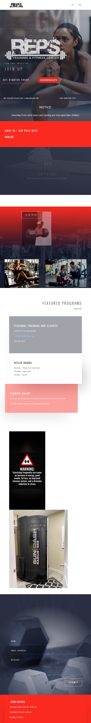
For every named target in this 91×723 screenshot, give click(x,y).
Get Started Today (16, 79)
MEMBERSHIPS (48, 80)
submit (73, 682)
